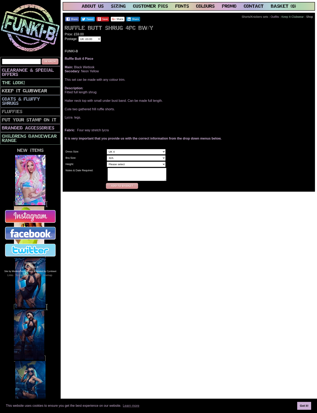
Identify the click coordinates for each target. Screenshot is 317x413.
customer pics (150, 6)
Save (102, 19)
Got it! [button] (304, 405)
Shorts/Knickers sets (255, 16)
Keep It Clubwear (24, 91)
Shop (309, 16)
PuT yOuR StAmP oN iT (29, 120)
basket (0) (283, 6)
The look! (13, 83)
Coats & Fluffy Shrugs (21, 101)
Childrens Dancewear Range (29, 139)
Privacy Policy (32, 275)
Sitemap (47, 275)
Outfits (275, 16)
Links (10, 275)
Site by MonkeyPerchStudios (18, 271)
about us (93, 6)
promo (229, 6)
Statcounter (30, 263)
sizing (118, 6)
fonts (182, 6)
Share (72, 19)
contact (254, 6)
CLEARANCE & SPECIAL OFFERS (28, 72)
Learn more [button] (131, 405)
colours (205, 6)
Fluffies (12, 112)
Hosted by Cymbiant (46, 271)
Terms (18, 275)
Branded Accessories (28, 128)
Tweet (88, 19)
